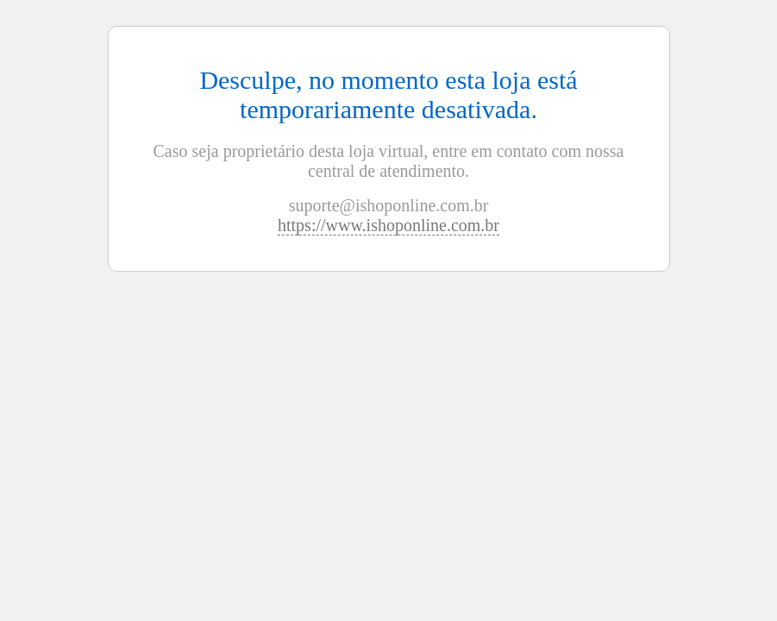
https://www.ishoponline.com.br (388, 225)
